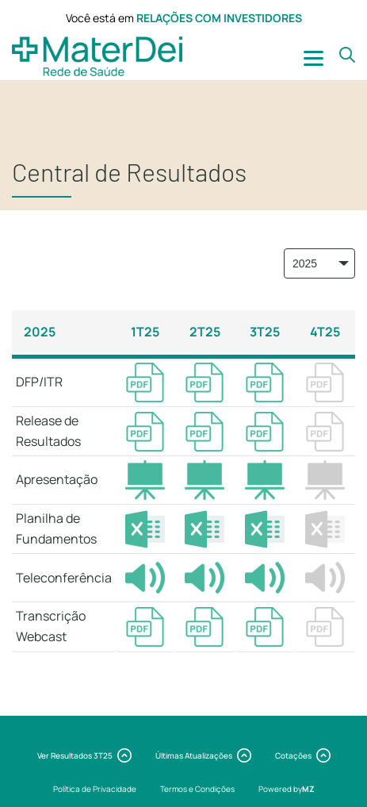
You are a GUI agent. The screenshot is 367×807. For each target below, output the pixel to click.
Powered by (286, 789)
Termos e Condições (197, 788)
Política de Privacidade (94, 788)
